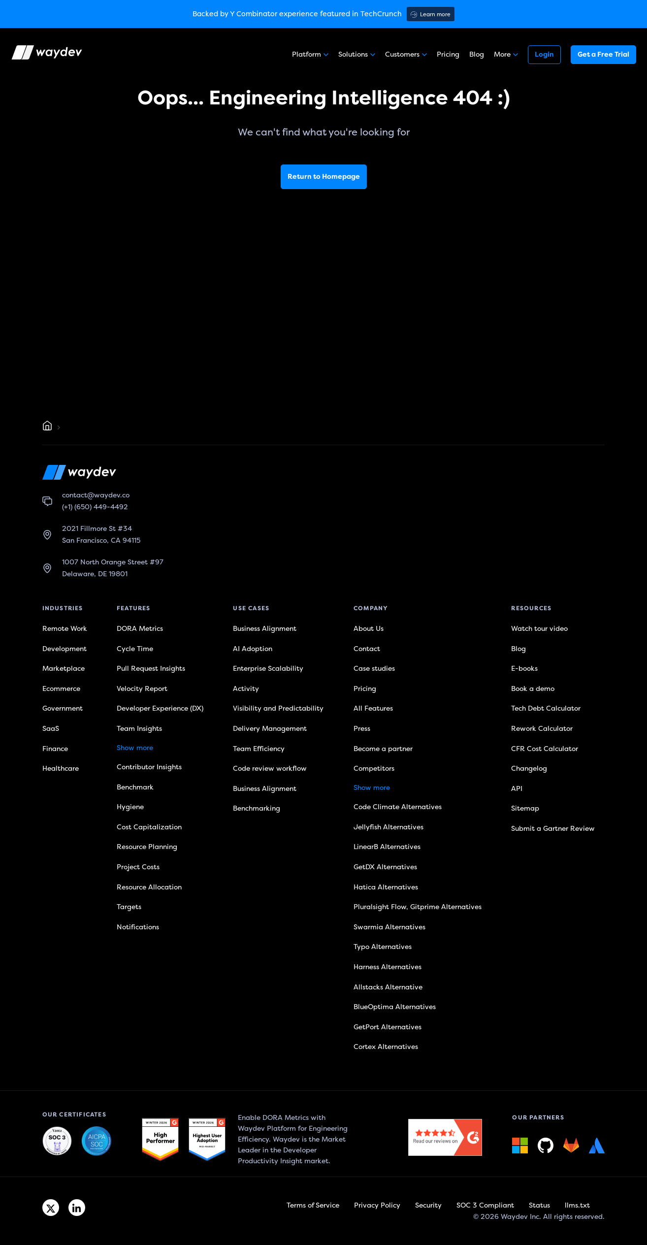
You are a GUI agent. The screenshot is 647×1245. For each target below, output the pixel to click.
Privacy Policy (377, 1205)
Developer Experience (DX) (160, 708)
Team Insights (139, 728)
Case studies (374, 668)
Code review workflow (270, 768)
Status (539, 1205)
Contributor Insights (149, 767)
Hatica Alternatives (386, 887)
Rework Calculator (542, 728)
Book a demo (532, 689)
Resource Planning (147, 847)
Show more (135, 748)
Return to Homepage (324, 176)
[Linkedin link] (76, 1207)
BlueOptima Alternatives (395, 1007)
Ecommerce (61, 689)
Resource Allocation (149, 887)
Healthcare (60, 768)
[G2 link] (160, 1139)
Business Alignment (264, 628)
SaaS (50, 728)
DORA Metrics (140, 628)
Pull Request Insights (151, 668)
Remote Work (64, 628)
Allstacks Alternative (388, 987)
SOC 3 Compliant (485, 1205)
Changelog (529, 768)
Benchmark (135, 787)
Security (428, 1205)
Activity (246, 689)
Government (62, 708)
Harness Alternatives (387, 967)
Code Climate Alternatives (398, 807)
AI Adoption (252, 649)
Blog (476, 54)
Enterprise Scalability (268, 668)
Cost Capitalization (149, 827)
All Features (373, 708)
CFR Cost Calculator (544, 749)
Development (64, 649)
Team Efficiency (259, 749)
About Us (369, 628)
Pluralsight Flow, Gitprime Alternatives (418, 907)
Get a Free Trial (603, 54)
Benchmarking (256, 808)
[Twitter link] (50, 1207)
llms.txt (577, 1205)
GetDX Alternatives (385, 867)
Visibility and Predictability (278, 708)
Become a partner (383, 749)
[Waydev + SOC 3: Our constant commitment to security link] (96, 1141)
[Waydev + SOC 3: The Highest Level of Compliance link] (57, 1141)
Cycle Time (135, 649)
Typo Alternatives (383, 947)
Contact (367, 649)
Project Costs (138, 867)
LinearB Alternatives (387, 847)
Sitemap (525, 808)
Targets (129, 907)
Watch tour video (539, 628)
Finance (55, 749)
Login (544, 54)
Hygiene (130, 807)
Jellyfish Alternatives (388, 827)
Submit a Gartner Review (553, 828)
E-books (524, 668)
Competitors (374, 768)
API (516, 789)
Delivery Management (270, 728)
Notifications (138, 927)
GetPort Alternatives (387, 1027)
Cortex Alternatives (386, 1047)
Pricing (448, 54)
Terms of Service (313, 1205)
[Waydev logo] (48, 54)
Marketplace (63, 668)
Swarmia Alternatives (389, 927)
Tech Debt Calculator (546, 708)
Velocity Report (142, 689)
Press (362, 728)
